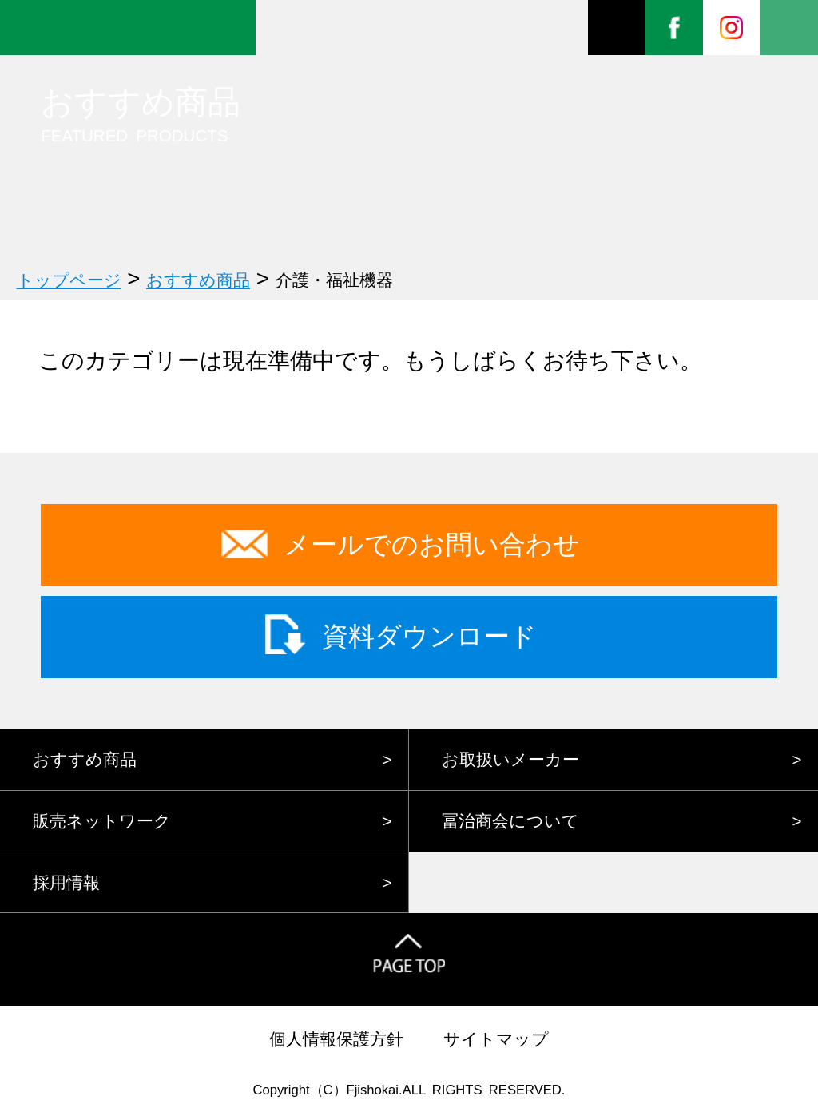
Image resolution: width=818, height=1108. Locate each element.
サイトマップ (496, 1039)
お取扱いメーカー (510, 759)
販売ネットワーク (102, 821)
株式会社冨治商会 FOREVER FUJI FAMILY (128, 27)
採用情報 (66, 882)
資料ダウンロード (429, 636)
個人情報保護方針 (336, 1039)
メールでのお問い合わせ (432, 544)
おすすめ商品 (85, 759)
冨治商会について (510, 821)
